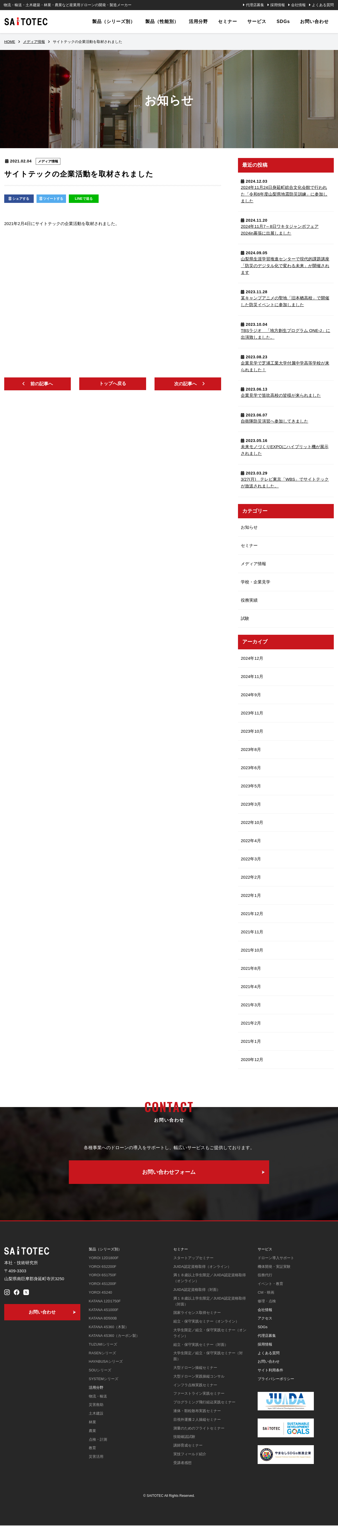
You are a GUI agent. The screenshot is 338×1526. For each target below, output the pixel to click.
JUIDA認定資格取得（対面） (197, 1290)
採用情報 (277, 5)
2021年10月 (252, 950)
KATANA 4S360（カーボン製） (114, 1336)
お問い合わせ (269, 1362)
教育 (92, 1448)
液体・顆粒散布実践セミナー (197, 1411)
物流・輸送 (98, 1397)
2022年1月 (251, 895)
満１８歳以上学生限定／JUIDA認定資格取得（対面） (209, 1302)
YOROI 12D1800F (104, 1258)
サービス (265, 1250)
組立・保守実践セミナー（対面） (200, 1345)
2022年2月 (251, 877)
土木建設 (96, 1414)
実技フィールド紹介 (189, 1454)
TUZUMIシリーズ (103, 1345)
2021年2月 (251, 1023)
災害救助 (96, 1405)
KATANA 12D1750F (105, 1302)
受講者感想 (182, 1463)
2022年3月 (251, 858)
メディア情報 (48, 161)
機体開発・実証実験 (274, 1267)
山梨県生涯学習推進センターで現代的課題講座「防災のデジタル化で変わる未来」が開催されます (285, 265)
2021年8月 (251, 968)
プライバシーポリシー (276, 1379)
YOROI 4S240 (100, 1293)
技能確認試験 (184, 1437)
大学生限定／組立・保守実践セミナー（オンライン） (209, 1333)
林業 (92, 1422)
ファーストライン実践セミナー (198, 1394)
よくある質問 (323, 5)
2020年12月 (252, 1059)
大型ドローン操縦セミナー (195, 1368)
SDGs (262, 1327)
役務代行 (265, 1275)
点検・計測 (98, 1440)
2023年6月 (251, 767)
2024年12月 (252, 658)
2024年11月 (252, 676)
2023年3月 (251, 804)
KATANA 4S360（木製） (109, 1327)
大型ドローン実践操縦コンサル (198, 1377)
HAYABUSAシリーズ (106, 1362)
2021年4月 (251, 986)
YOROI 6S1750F (102, 1275)
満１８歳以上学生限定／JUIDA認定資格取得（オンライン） (209, 1278)
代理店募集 (255, 5)
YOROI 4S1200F (102, 1284)
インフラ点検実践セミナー (195, 1385)
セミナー (249, 545)
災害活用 (96, 1457)
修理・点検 (267, 1302)
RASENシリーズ (102, 1353)
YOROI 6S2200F (102, 1267)
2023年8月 (251, 749)
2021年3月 (251, 1004)
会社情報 (298, 5)
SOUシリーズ (100, 1371)
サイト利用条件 (270, 1371)
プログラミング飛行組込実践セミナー (204, 1403)
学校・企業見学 (255, 581)
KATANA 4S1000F (104, 1310)
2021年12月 (252, 913)
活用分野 (96, 1388)
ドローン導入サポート (276, 1258)
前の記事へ (41, 383)
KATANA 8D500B (103, 1319)
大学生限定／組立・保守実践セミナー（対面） (208, 1356)
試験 (245, 618)
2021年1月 (251, 1041)
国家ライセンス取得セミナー (197, 1313)
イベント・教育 (270, 1284)
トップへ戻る (112, 383)
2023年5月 (251, 785)
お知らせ (249, 527)
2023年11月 (252, 713)
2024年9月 (251, 694)
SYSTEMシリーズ (103, 1379)
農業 (92, 1431)
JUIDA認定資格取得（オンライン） (202, 1267)
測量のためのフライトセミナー (198, 1429)
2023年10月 (252, 731)
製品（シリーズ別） (105, 1250)
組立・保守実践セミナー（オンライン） (206, 1322)
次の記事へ (185, 383)
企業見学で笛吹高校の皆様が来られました (281, 395)
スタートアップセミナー (193, 1258)
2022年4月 (251, 840)
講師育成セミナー (188, 1446)
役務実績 (249, 600)
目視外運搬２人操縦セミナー (197, 1420)
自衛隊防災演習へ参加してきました (274, 421)
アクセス (265, 1319)
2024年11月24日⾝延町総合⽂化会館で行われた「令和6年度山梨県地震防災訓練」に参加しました (284, 194)
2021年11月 (252, 931)
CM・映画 (266, 1293)
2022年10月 (252, 822)
